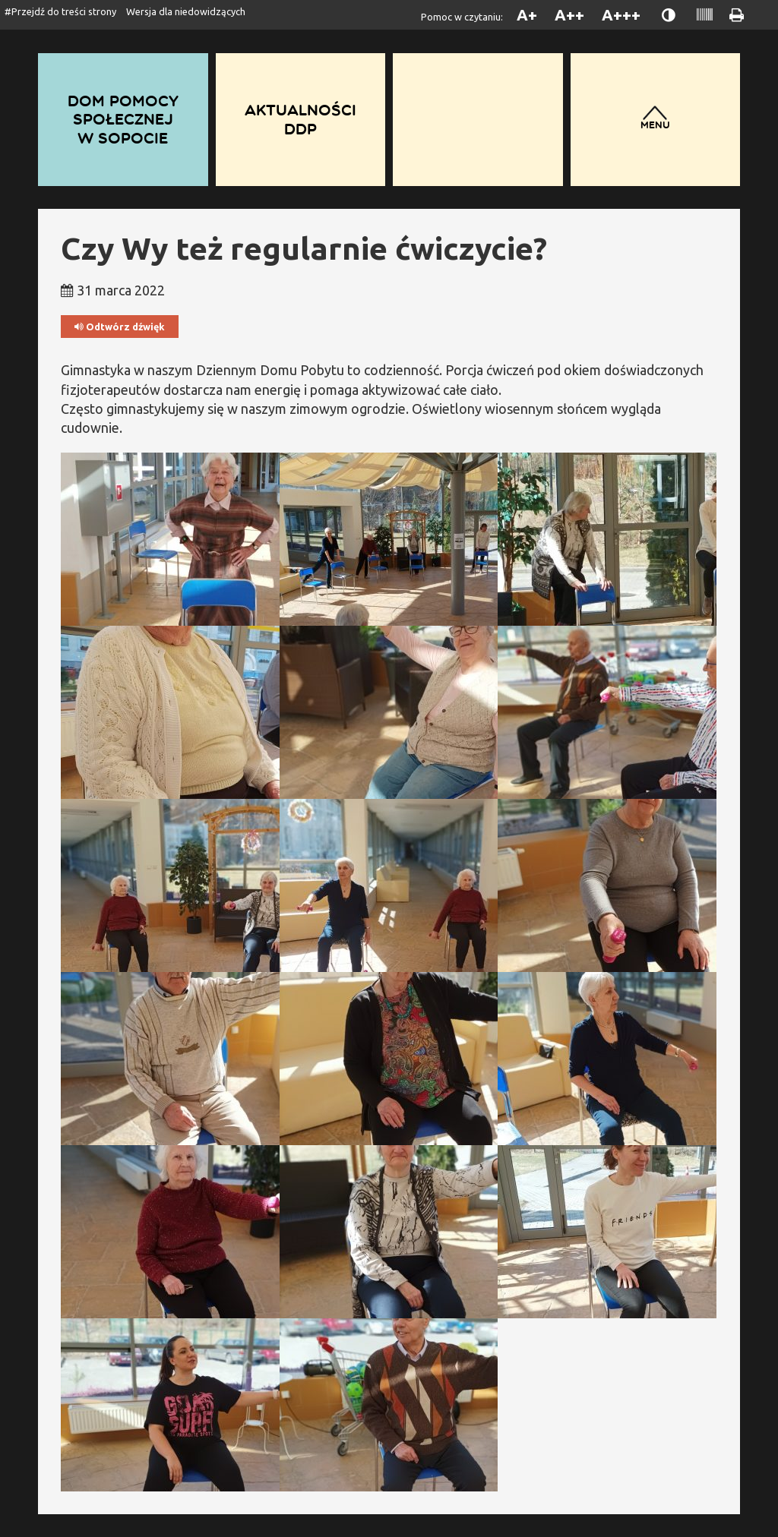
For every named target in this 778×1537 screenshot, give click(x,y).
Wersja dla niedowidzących (185, 11)
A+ (527, 15)
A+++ (621, 15)
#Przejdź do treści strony (60, 11)
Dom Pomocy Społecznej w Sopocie (123, 119)
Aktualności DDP (300, 119)
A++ (569, 15)
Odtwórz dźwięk (119, 327)
